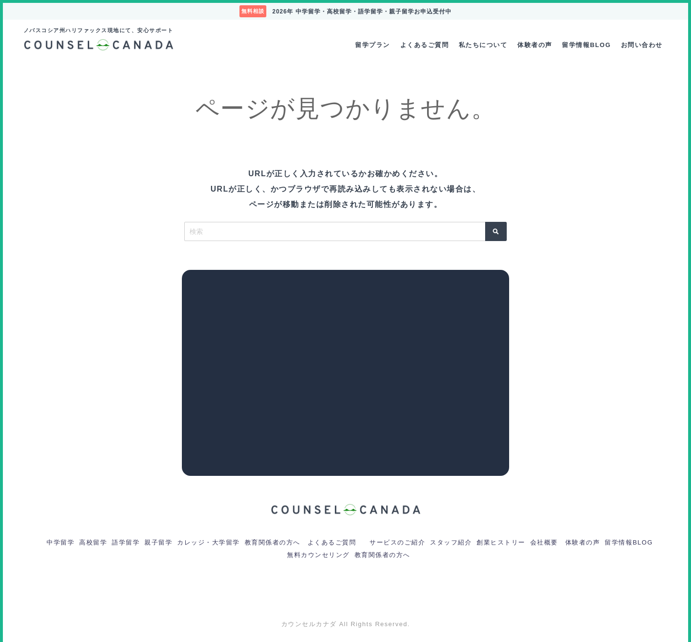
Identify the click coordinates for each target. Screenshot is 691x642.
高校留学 (93, 542)
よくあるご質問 (424, 44)
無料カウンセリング (318, 554)
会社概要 (544, 542)
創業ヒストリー (501, 542)
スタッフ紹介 (451, 542)
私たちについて (483, 44)
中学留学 (60, 542)
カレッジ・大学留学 (208, 542)
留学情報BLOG (586, 44)
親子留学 (158, 542)
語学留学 (126, 542)
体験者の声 (534, 44)
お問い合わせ (642, 44)
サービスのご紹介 (397, 542)
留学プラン (372, 44)
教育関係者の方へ (272, 542)
